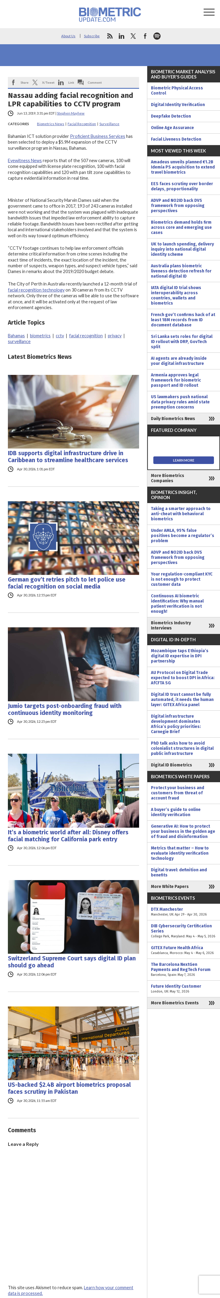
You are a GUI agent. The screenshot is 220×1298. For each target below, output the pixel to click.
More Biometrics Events (175, 1003)
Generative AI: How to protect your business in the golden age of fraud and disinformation (183, 831)
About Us (68, 36)
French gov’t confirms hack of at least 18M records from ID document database (183, 320)
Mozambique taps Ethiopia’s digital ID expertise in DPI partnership (179, 656)
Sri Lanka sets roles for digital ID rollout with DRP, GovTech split (181, 341)
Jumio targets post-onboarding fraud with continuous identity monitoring (65, 709)
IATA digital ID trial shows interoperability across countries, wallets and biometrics (176, 295)
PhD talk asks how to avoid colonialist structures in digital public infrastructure (182, 748)
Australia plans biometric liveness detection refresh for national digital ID (181, 271)
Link (71, 82)
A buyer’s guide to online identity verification (176, 812)
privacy (115, 335)
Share (24, 82)
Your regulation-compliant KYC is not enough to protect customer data (181, 579)
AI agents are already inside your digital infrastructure (179, 361)
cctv (60, 335)
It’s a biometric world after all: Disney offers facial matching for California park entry (68, 836)
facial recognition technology (36, 289)
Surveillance (109, 124)
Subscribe (92, 36)
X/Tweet (48, 82)
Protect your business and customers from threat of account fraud (177, 793)
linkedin (121, 36)
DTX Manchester (183, 912)
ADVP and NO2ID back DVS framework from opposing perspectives (178, 205)
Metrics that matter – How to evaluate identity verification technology (180, 853)
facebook (145, 36)
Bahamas (16, 335)
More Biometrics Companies (167, 478)
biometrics (40, 335)
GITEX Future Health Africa (183, 950)
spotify (157, 36)
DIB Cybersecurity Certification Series (183, 931)
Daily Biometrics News (173, 418)
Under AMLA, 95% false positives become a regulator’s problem (182, 535)
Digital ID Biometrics (171, 765)
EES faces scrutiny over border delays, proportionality (182, 186)
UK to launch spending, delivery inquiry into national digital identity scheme (182, 249)
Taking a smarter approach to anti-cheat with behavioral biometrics (181, 514)
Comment (95, 82)
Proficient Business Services (97, 136)
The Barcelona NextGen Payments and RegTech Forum (183, 969)
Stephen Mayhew (71, 113)
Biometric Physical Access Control (177, 90)
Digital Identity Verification (178, 104)
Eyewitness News (25, 160)
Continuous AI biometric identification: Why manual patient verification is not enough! (177, 603)
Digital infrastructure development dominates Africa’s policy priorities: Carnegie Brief (176, 724)
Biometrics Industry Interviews (171, 625)
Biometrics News (50, 124)
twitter (133, 36)
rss (109, 36)
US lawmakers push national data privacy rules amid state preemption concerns (180, 402)
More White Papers (170, 886)
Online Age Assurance (172, 127)
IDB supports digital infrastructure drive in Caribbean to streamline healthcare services (68, 457)
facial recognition (86, 335)
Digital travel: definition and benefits (179, 872)
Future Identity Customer (183, 989)
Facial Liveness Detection (176, 139)
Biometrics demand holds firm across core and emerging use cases (181, 227)
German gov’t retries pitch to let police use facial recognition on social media (66, 583)
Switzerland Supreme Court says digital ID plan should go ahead (72, 962)
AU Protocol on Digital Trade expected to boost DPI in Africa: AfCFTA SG (183, 678)
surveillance (19, 341)
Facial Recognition (82, 124)
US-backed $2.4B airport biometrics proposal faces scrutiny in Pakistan (69, 1088)
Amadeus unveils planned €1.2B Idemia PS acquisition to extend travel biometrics (183, 167)
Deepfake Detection (171, 116)
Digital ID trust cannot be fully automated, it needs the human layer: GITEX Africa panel (182, 699)
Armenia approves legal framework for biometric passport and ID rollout (176, 380)
